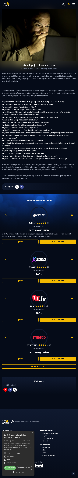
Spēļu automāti (46, 447)
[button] (18, 472)
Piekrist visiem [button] (10, 468)
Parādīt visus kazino (39, 366)
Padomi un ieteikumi (48, 438)
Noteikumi (45, 441)
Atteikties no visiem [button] (24, 468)
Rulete (44, 450)
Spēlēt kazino (58, 242)
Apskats (20, 242)
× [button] (32, 432)
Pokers (44, 452)
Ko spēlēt (44, 436)
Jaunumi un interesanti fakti (50, 433)
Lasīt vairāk (7, 449)
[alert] (18, 453)
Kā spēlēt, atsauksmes (48, 455)
